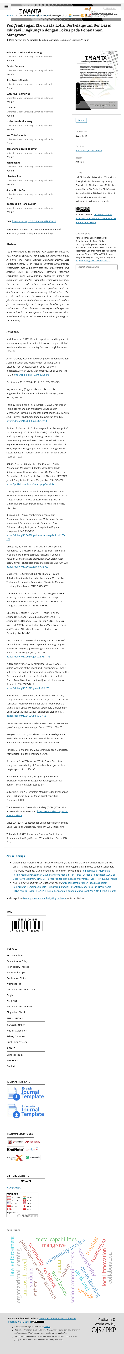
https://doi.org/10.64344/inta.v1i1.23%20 (34, 221)
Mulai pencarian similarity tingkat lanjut (45, 898)
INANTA (47, 1326)
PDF (82, 120)
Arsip (20, 15)
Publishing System (17, 1041)
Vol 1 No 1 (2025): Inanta (38, 15)
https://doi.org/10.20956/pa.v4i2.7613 (26, 420)
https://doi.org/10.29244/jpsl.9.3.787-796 (28, 656)
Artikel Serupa (15, 855)
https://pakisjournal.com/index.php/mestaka (30, 484)
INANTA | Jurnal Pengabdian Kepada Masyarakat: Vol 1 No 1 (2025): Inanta (76, 878)
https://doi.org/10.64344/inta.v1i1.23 (93, 260)
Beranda (10, 15)
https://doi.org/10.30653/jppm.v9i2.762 (27, 566)
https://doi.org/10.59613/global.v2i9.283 (27, 688)
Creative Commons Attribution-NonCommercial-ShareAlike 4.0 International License (96, 218)
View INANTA (13, 1187)
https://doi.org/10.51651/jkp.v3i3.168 (26, 715)
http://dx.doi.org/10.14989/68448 (31, 374)
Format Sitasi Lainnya (88, 266)
